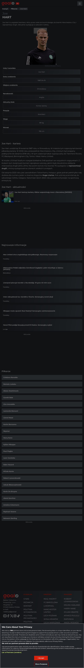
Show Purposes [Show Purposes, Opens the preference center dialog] (41, 664)
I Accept (41, 658)
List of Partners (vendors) (11, 652)
